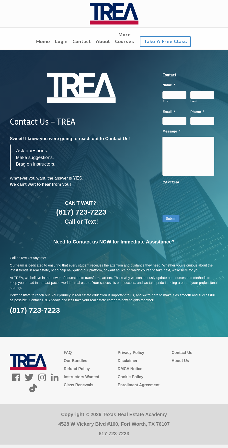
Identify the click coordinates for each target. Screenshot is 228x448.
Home (43, 41)
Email (168, 112)
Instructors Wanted (81, 377)
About (103, 41)
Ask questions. (32, 150)
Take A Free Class (165, 41)
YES (77, 178)
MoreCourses (124, 38)
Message (171, 131)
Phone (197, 112)
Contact (81, 41)
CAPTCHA (170, 182)
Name (168, 85)
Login (61, 41)
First (166, 101)
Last (194, 101)
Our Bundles (75, 361)
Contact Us (182, 353)
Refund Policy (77, 369)
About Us (180, 361)
